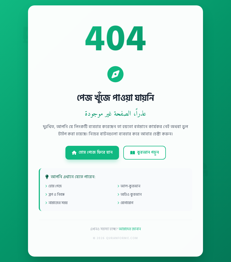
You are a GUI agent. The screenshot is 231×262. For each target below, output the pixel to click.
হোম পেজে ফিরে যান (92, 152)
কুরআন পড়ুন (144, 152)
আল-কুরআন (128, 186)
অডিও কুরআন (129, 194)
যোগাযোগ (125, 203)
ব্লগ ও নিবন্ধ (55, 194)
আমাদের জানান (130, 229)
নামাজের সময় (56, 203)
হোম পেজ (53, 186)
